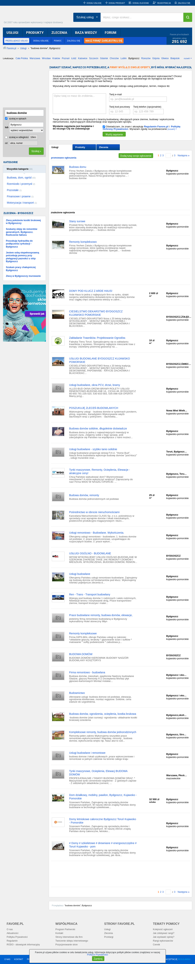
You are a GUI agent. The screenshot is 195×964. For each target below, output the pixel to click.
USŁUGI (12, 32)
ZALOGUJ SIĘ (184, 3)
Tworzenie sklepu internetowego (71, 940)
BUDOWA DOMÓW (80, 654)
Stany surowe (77, 221)
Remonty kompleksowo (83, 241)
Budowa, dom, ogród (21, 177)
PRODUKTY (35, 32)
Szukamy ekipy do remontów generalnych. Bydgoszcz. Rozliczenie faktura (21, 232)
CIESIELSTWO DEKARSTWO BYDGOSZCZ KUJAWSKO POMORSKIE (96, 313)
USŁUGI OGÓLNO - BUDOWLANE (90, 553)
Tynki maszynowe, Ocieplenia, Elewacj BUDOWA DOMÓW (98, 773)
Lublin (124, 58)
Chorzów (114, 58)
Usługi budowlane (79, 573)
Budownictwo (77, 692)
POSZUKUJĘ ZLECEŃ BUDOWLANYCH (93, 407)
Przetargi (108, 937)
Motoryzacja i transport (22, 202)
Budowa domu (77, 166)
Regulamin (12, 940)
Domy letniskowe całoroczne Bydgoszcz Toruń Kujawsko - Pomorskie (102, 821)
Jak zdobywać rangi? (163, 933)
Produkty (80, 147)
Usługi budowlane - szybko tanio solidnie (93, 449)
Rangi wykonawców (163, 940)
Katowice (82, 58)
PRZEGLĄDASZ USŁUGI (17, 40)
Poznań (66, 58)
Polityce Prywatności (97, 954)
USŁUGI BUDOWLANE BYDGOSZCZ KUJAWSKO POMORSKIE (99, 360)
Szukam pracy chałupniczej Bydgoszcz (21, 269)
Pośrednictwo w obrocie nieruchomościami (94, 512)
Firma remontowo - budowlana (87, 672)
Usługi (54, 147)
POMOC (58, 40)
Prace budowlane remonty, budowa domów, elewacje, (101, 615)
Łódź (73, 58)
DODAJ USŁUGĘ (94, 3)
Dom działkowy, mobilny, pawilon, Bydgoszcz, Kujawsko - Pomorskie (103, 796)
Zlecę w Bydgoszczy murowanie (23, 276)
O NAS (7, 959)
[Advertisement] (22, 85)
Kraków (56, 58)
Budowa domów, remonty (84, 495)
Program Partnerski (65, 929)
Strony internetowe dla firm (69, 937)
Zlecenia (103, 147)
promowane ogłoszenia (63, 158)
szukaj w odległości (17, 137)
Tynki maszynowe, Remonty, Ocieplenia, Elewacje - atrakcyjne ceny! (99, 471)
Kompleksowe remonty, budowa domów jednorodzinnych (102, 732)
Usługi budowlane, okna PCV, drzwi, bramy (94, 384)
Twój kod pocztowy (119, 107)
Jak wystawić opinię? (163, 937)
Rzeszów (146, 58)
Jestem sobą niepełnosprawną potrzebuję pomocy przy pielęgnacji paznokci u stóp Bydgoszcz (22, 257)
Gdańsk (104, 58)
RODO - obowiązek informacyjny (23, 944)
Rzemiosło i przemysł (21, 183)
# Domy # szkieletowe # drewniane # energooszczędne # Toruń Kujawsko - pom (103, 845)
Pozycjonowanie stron (66, 944)
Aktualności (12, 933)
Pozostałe (14, 190)
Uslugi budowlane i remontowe (87, 752)
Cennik (156, 944)
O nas (10, 929)
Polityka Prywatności (17, 937)
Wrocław (46, 58)
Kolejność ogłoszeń (163, 929)
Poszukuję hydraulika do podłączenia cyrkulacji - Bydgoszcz (19, 244)
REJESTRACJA (164, 3)
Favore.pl (34, 16)
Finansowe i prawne (20, 196)
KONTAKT (18, 959)
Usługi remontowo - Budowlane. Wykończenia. (96, 532)
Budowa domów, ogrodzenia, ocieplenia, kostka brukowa (102, 713)
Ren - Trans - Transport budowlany (89, 594)
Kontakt (59, 933)
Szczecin (93, 58)
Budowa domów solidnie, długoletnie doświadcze (98, 428)
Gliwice (165, 58)
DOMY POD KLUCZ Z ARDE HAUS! (90, 290)
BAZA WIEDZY (86, 32)
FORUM (110, 32)
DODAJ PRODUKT (117, 3)
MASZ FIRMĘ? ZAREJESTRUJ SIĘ (104, 40)
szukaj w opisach (15, 118)
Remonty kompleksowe (83, 633)
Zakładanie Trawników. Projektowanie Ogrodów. (97, 337)
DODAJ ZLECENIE (141, 3)
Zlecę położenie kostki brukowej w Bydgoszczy (23, 222)
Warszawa (35, 58)
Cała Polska (22, 58)
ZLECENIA (59, 32)
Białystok (175, 58)
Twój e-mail (115, 94)
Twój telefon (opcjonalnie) (147, 107)
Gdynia (156, 58)
